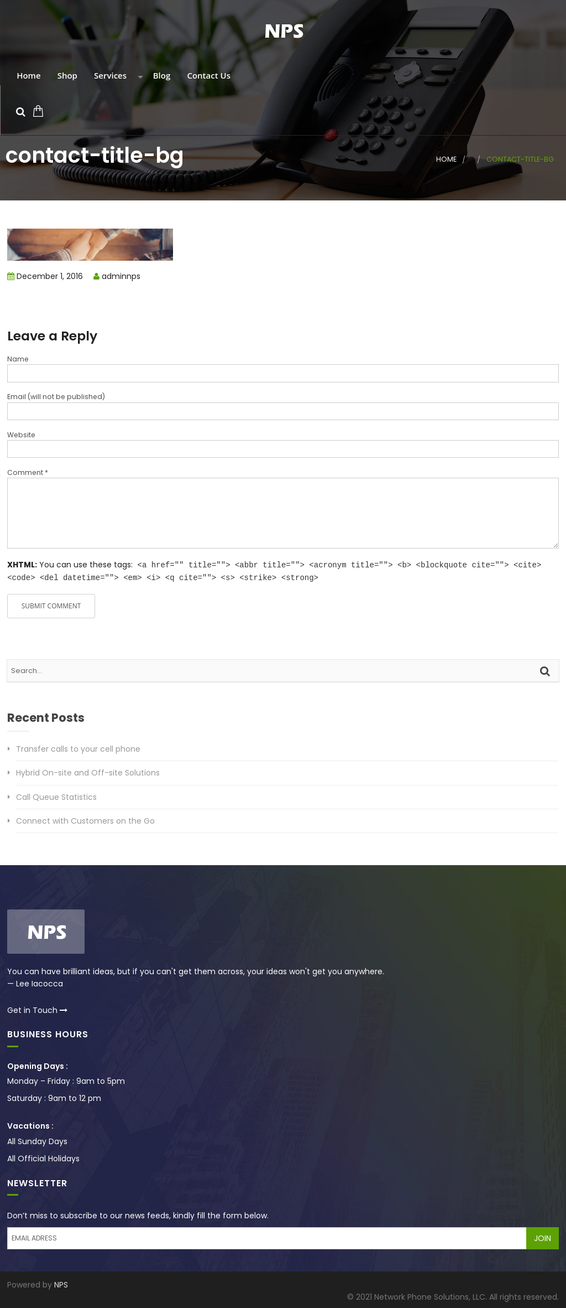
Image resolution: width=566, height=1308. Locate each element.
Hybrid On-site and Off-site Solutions (88, 771)
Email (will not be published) (56, 396)
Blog (160, 76)
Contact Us (207, 76)
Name (18, 359)
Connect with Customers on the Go (85, 819)
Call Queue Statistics (56, 796)
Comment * (27, 472)
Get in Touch (37, 1009)
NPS (61, 1283)
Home (27, 76)
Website (21, 435)
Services (109, 76)
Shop (66, 76)
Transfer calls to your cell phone (78, 747)
